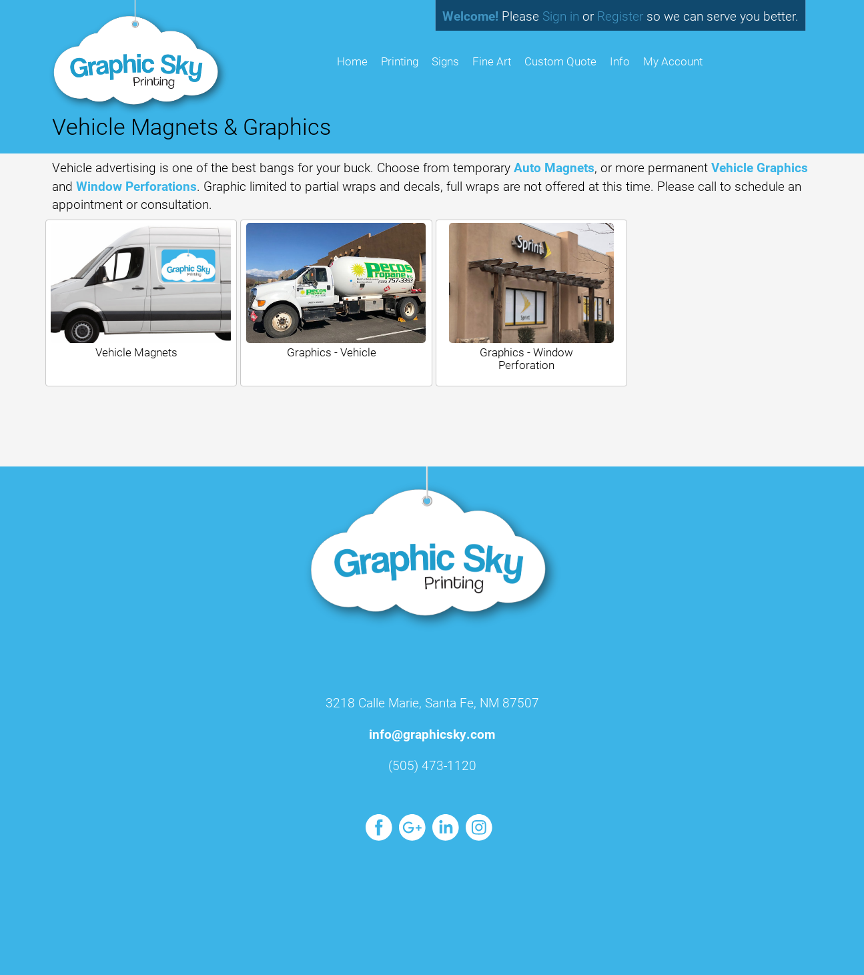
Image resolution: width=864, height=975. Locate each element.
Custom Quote (560, 61)
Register (620, 15)
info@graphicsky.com (432, 733)
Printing (399, 61)
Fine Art (491, 61)
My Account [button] (673, 61)
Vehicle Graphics (759, 167)
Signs (445, 61)
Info (620, 61)
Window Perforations (136, 186)
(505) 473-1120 (432, 765)
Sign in (560, 15)
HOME (352, 61)
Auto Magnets (554, 167)
